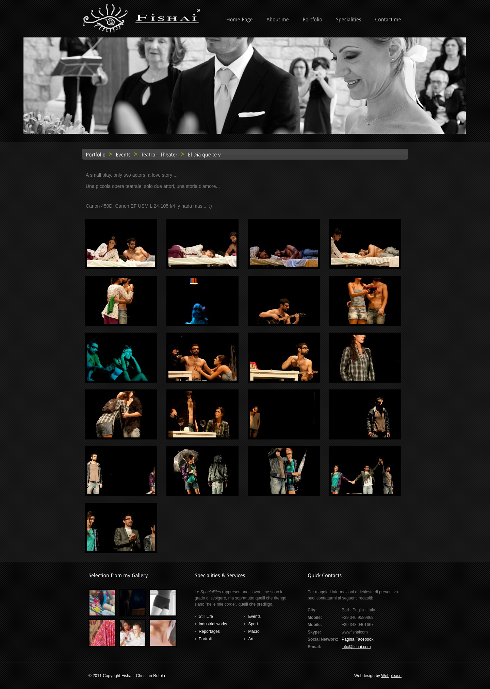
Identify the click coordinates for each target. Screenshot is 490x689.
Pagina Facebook (357, 639)
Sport (253, 624)
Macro (253, 631)
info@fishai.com (356, 646)
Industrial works (213, 624)
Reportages (209, 631)
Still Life (206, 616)
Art (250, 639)
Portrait (205, 639)
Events (254, 616)
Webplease (391, 675)
